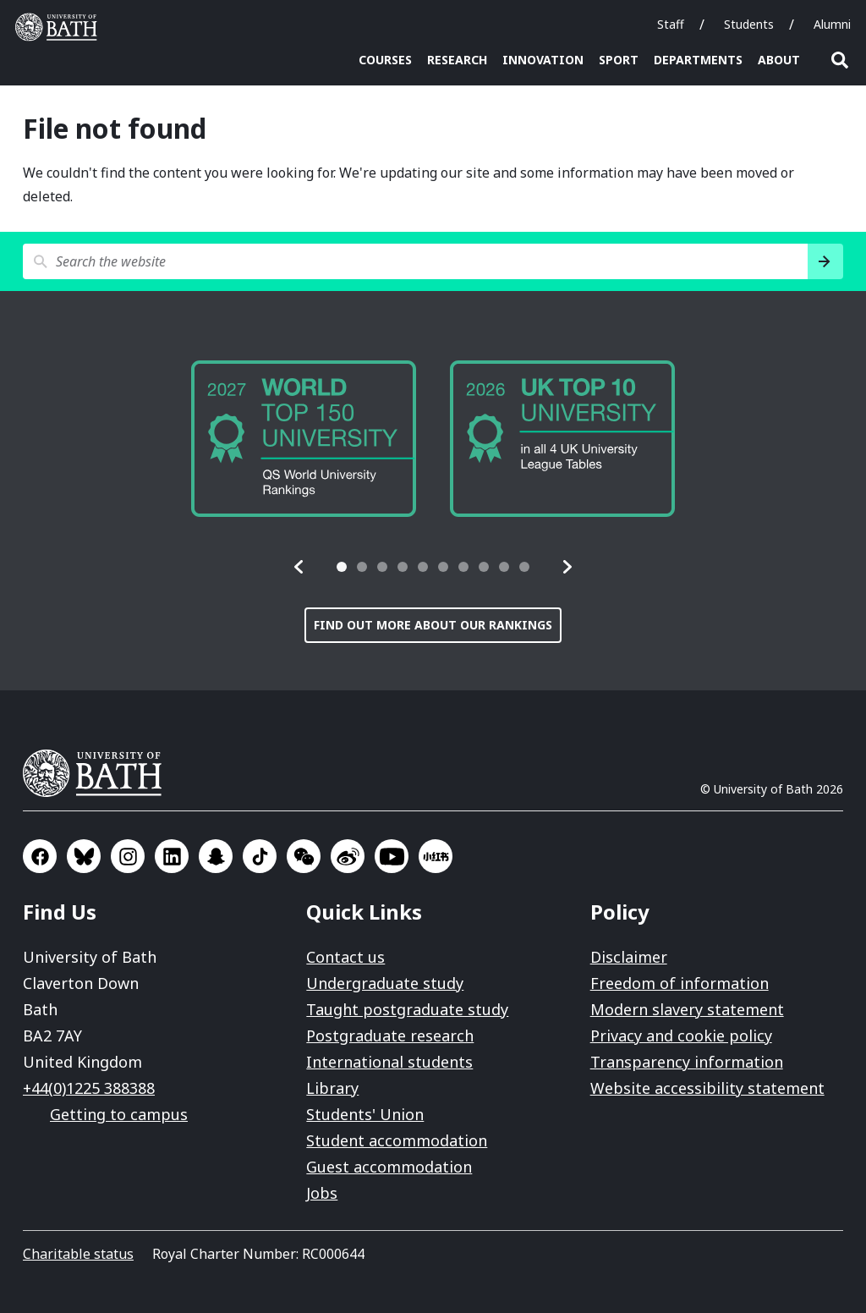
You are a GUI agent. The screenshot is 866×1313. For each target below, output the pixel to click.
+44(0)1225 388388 (89, 1088)
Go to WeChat (304, 856)
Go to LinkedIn (172, 856)
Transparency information (686, 1062)
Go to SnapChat (216, 856)
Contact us (345, 957)
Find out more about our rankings (433, 625)
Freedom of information (679, 983)
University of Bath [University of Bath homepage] (60, 27)
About (779, 60)
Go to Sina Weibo (347, 856)
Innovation (543, 60)
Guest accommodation (389, 1166)
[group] (303, 438)
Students (749, 24)
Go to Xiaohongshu (435, 856)
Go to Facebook (40, 856)
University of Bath (99, 773)
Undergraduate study (384, 983)
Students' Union (365, 1114)
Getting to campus (119, 1114)
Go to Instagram (128, 856)
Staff (670, 24)
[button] (299, 567)
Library (332, 1088)
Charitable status (78, 1253)
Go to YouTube (391, 856)
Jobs (321, 1193)
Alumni (832, 24)
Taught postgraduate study (407, 1009)
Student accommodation (396, 1140)
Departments (698, 60)
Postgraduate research (390, 1035)
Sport (619, 60)
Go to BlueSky (84, 856)
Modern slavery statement (687, 1009)
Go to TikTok (260, 856)
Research (457, 60)
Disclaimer (628, 957)
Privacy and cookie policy (681, 1035)
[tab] (342, 567)
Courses (385, 60)
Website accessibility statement (707, 1088)
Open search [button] (840, 60)
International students (389, 1062)
